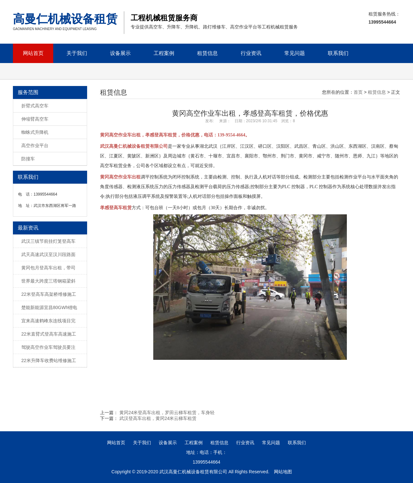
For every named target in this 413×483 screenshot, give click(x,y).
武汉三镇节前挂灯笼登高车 (48, 241)
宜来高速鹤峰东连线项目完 (48, 320)
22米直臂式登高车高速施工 (48, 334)
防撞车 (28, 158)
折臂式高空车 (34, 105)
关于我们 (76, 53)
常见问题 (294, 53)
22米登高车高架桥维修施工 (48, 294)
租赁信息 (207, 53)
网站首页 (33, 53)
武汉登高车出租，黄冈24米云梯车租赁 (158, 418)
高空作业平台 (34, 145)
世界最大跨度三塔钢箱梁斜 (48, 281)
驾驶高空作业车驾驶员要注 (48, 347)
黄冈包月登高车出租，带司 (48, 267)
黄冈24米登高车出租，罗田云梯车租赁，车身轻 (167, 412)
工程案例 (164, 53)
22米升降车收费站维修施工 (48, 360)
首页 (358, 92)
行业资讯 (251, 53)
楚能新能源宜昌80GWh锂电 (49, 307)
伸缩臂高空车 (34, 119)
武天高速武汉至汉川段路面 (48, 254)
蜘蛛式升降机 (34, 132)
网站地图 (283, 471)
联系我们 (338, 53)
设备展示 (120, 53)
